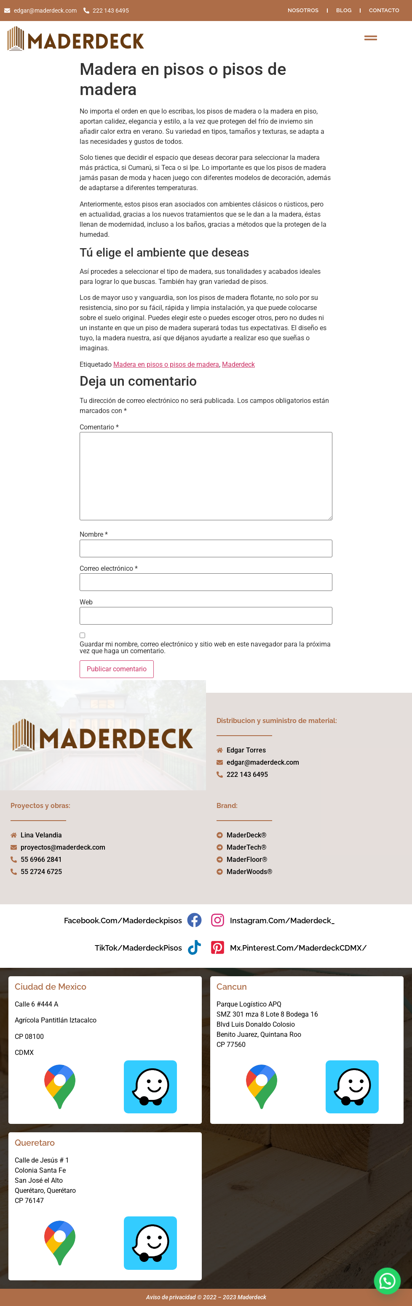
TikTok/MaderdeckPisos (138, 947)
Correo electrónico (109, 568)
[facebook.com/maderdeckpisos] (194, 920)
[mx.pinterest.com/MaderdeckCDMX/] (217, 947)
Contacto (384, 10)
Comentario (99, 427)
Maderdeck (238, 364)
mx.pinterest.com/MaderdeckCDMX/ (298, 947)
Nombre (94, 534)
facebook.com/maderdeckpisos (123, 920)
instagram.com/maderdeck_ (282, 920)
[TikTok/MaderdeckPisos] (194, 947)
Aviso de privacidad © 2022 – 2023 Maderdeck (206, 1297)
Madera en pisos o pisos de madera (166, 364)
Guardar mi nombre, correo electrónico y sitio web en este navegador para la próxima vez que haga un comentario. (205, 647)
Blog (343, 10)
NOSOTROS (303, 10)
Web (86, 602)
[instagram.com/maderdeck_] (217, 920)
